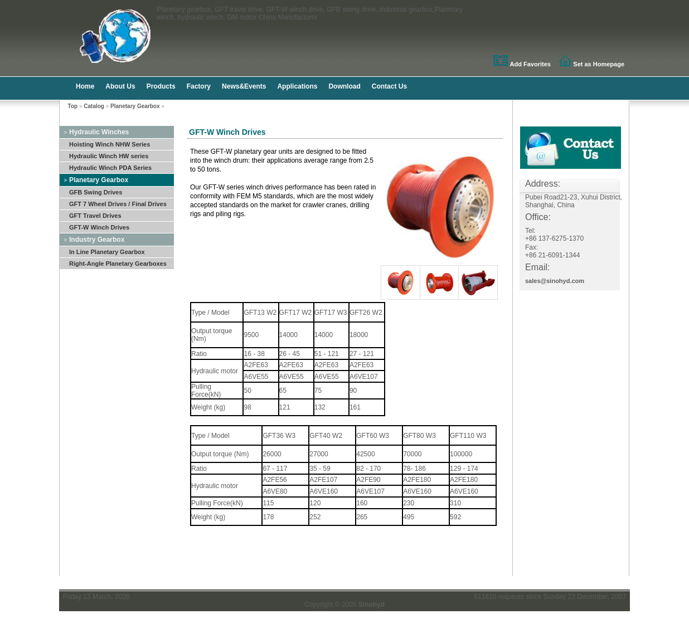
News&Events (244, 86)
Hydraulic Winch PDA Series (110, 167)
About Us (120, 86)
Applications (297, 86)
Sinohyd (371, 604)
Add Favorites (530, 64)
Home (85, 86)
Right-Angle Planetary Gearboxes (118, 263)
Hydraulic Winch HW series (108, 156)
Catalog (94, 106)
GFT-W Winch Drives (99, 227)
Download (344, 86)
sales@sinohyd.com (554, 280)
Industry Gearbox (96, 239)
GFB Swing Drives (95, 192)
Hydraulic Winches (99, 132)
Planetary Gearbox (134, 106)
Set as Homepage (598, 64)
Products (161, 86)
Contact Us (389, 86)
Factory (199, 86)
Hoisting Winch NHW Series (109, 144)
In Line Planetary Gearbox (107, 251)
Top (73, 106)
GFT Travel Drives (95, 215)
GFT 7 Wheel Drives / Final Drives (118, 204)
